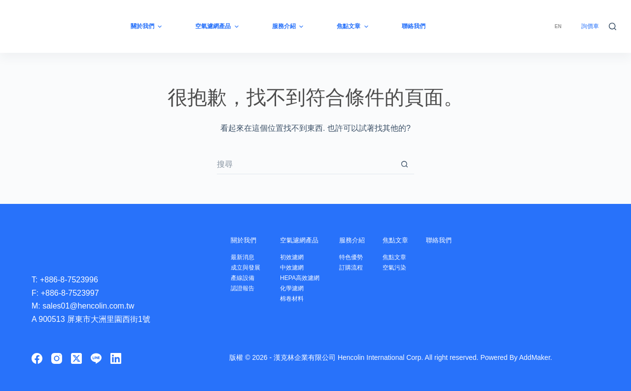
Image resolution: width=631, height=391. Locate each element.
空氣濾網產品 (306, 239)
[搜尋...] (305, 164)
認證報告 (243, 288)
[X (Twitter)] (76, 358)
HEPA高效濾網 (303, 277)
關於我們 (246, 239)
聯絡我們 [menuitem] (413, 26)
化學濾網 (295, 288)
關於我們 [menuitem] (147, 26)
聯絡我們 (451, 239)
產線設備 (243, 277)
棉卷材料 (295, 298)
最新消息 (243, 257)
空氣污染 (403, 267)
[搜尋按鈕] (404, 164)
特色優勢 (357, 257)
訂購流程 (357, 267)
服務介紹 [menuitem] (289, 26)
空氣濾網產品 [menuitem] (218, 26)
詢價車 (590, 26)
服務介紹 (360, 239)
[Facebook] (37, 358)
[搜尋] (612, 26)
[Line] (96, 358)
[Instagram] (56, 358)
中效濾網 (295, 267)
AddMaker (534, 357)
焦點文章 (405, 239)
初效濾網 (295, 257)
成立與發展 (247, 267)
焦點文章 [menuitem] (353, 26)
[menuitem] (558, 26)
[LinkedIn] (115, 358)
